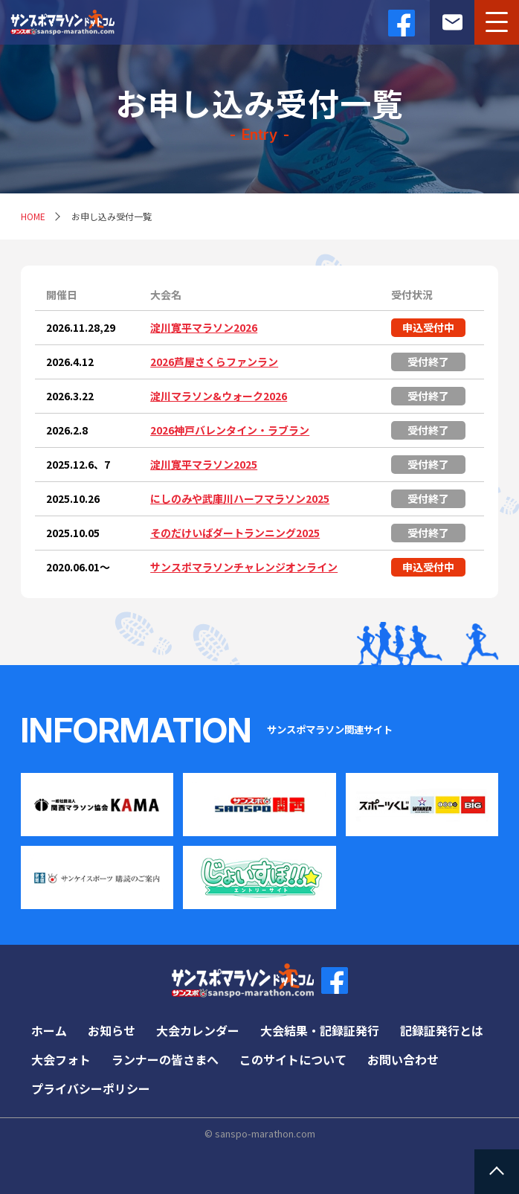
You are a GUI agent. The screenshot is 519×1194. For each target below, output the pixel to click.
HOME (33, 216)
